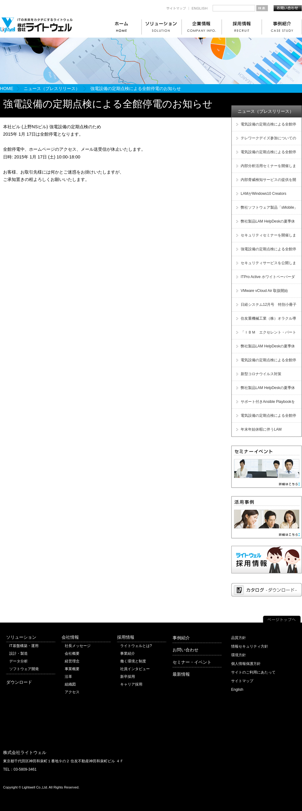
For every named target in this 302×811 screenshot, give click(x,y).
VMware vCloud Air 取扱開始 (264, 291)
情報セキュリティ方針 (249, 646)
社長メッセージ (78, 646)
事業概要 (72, 669)
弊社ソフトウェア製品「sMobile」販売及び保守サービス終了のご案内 (266, 209)
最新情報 (181, 674)
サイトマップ (242, 681)
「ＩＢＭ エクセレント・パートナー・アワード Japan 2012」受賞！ (265, 334)
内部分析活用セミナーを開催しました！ (265, 168)
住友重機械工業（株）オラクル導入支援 (265, 320)
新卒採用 (127, 676)
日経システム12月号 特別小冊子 (268, 304)
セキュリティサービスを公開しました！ (265, 265)
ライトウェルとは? (136, 646)
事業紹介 (127, 653)
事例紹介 (181, 637)
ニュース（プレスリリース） (52, 88)
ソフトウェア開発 (24, 669)
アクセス (72, 692)
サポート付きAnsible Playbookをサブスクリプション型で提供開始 (265, 403)
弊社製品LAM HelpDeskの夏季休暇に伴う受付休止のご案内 (265, 223)
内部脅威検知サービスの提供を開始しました (265, 182)
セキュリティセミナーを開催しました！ (265, 237)
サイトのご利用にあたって (253, 672)
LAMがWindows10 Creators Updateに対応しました (260, 195)
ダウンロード (19, 682)
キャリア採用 (131, 684)
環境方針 (238, 655)
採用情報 (125, 637)
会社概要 (72, 653)
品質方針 (238, 638)
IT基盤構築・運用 (24, 646)
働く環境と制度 (133, 661)
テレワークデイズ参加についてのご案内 (265, 140)
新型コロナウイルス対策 (261, 374)
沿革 (68, 676)
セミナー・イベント (192, 662)
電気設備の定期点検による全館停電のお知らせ (265, 126)
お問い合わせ (185, 649)
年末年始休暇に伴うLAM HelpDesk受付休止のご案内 (258, 431)
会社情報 (70, 637)
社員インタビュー (135, 669)
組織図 (70, 684)
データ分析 (18, 661)
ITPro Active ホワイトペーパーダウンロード (265, 279)
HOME (6, 88)
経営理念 (72, 661)
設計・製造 (18, 653)
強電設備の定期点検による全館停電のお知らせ (265, 251)
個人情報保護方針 (246, 663)
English (237, 689)
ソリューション (21, 637)
